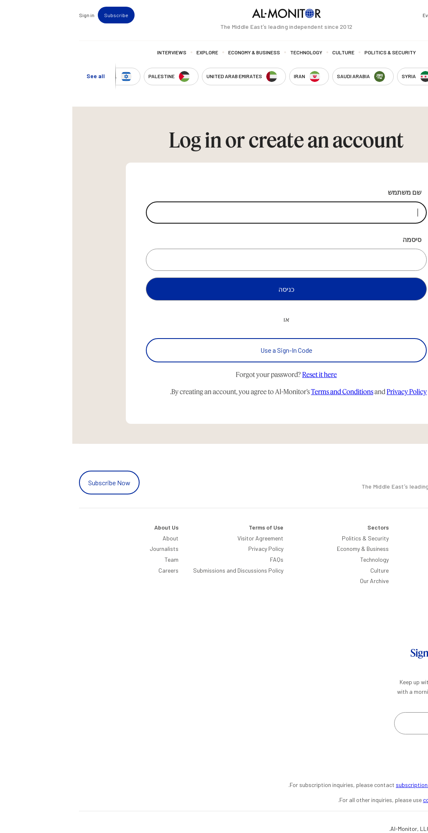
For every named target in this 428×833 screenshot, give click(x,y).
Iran (416, 559)
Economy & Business (182, 52)
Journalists (91, 548)
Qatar (413, 612)
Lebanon (410, 623)
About (98, 538)
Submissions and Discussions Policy (166, 570)
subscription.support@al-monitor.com (372, 784)
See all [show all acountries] (23, 75)
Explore (135, 52)
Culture (271, 52)
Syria (414, 634)
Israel (414, 580)
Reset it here (247, 374)
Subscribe (44, 15)
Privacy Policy (334, 391)
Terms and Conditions (270, 391)
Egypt (413, 602)
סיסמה (339, 239)
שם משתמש (332, 192)
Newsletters (387, 15)
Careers (96, 570)
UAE (415, 570)
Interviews (99, 52)
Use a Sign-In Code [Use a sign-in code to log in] (214, 350)
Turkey (413, 538)
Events (358, 15)
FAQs (204, 559)
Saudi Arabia (404, 548)
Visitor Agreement (188, 538)
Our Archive (302, 580)
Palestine (409, 591)
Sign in (14, 15)
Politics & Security (318, 52)
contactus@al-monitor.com (386, 799)
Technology (234, 52)
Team (99, 559)
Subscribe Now (37, 483)
